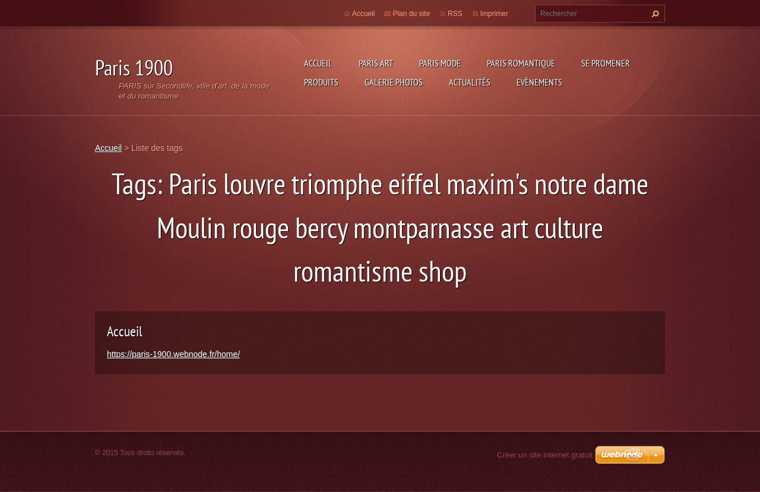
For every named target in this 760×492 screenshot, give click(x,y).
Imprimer (494, 14)
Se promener (605, 63)
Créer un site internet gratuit (545, 454)
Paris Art (376, 63)
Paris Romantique (521, 63)
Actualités (469, 82)
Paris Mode (440, 63)
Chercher (654, 14)
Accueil (318, 63)
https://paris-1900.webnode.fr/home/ (173, 354)
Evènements (539, 82)
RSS (455, 14)
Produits (321, 82)
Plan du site (411, 14)
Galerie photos (394, 82)
